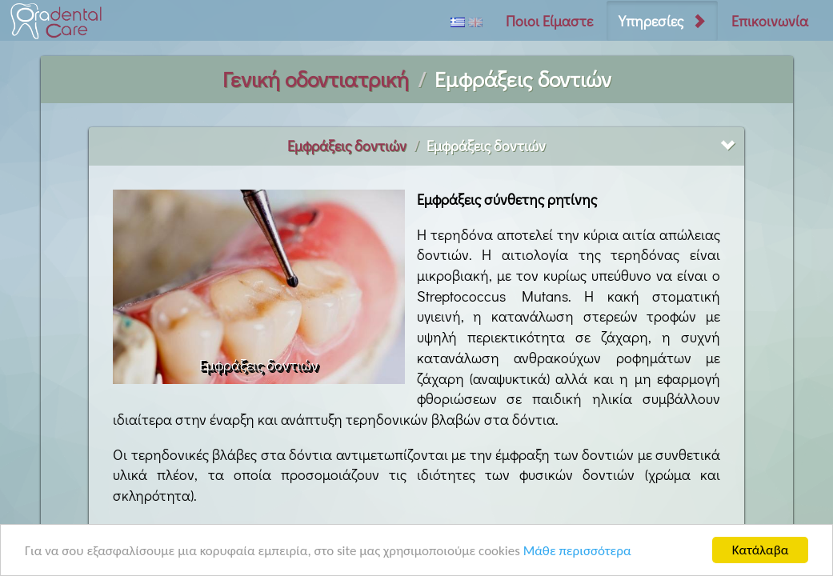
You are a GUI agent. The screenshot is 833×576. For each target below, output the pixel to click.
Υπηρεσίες (651, 20)
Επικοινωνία (769, 20)
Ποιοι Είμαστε (549, 20)
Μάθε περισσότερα (577, 550)
